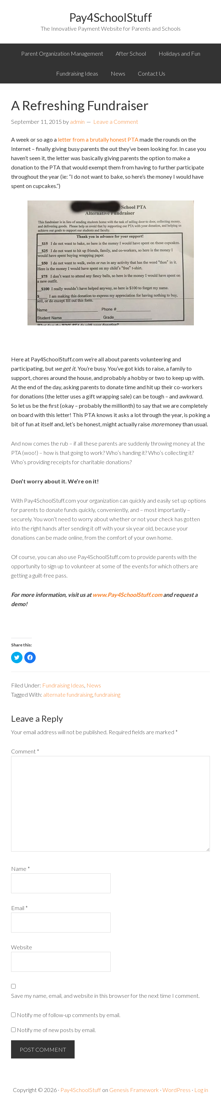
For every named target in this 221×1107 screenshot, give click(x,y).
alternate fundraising (67, 694)
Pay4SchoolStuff (110, 17)
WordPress (176, 1089)
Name (20, 868)
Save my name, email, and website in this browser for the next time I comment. (105, 995)
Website (21, 947)
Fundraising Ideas (63, 685)
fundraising (107, 694)
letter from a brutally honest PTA (98, 139)
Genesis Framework (134, 1089)
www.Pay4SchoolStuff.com (127, 594)
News (93, 685)
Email (19, 907)
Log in (201, 1089)
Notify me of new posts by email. (56, 1029)
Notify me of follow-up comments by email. (68, 1014)
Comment (25, 751)
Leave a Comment (115, 121)
